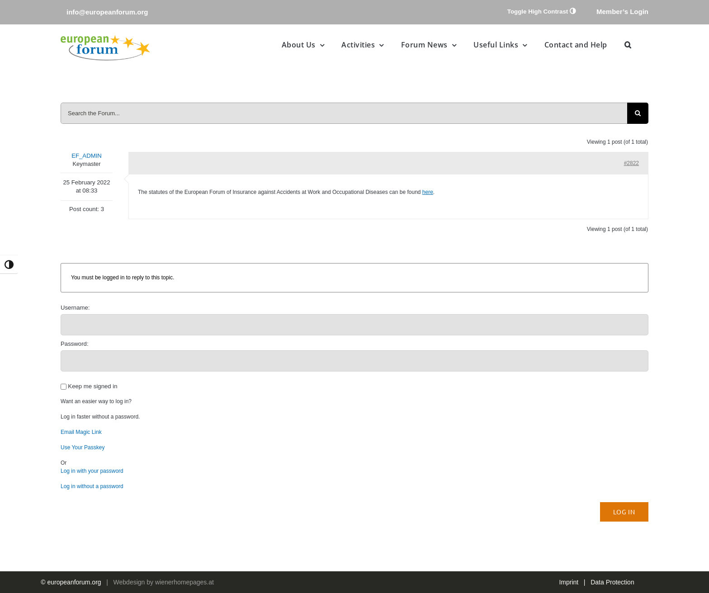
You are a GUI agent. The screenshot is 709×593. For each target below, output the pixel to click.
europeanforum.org (74, 582)
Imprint (568, 582)
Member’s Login (622, 11)
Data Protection (612, 582)
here (427, 192)
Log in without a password (92, 486)
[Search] (637, 113)
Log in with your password (92, 471)
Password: (75, 343)
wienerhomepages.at (184, 582)
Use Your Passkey (82, 447)
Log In (624, 512)
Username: (75, 307)
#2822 (631, 163)
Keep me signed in (92, 386)
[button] (628, 44)
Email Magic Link (81, 432)
